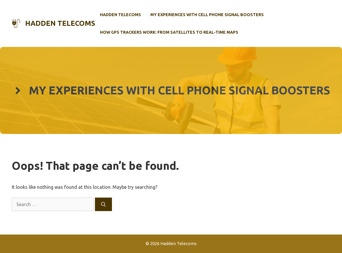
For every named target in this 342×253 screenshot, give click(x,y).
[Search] (103, 204)
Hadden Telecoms (60, 23)
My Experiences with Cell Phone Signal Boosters (207, 14)
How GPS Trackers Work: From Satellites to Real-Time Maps (169, 32)
